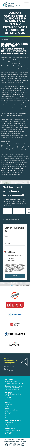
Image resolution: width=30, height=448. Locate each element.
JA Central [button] (23, 441)
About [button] (7, 402)
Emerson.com (15, 174)
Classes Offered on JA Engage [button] (14, 383)
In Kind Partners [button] (10, 398)
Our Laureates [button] (10, 418)
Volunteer (19, 211)
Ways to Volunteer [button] (11, 381)
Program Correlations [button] (12, 389)
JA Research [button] (9, 412)
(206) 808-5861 (9, 371)
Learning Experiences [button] (13, 420)
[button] (7, 444)
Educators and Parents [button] (13, 386)
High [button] (6, 426)
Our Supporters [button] (10, 396)
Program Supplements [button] (12, 388)
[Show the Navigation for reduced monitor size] (26, 4)
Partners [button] (8, 392)
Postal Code (8, 244)
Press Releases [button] (10, 414)
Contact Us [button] (8, 369)
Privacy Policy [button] (21, 439)
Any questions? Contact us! (11, 219)
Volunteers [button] (9, 379)
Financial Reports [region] (10, 400)
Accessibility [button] (7, 441)
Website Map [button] (15, 441)
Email (6, 236)
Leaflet (12, 285)
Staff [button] (6, 406)
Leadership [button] (8, 404)
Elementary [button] (9, 422)
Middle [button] (7, 424)
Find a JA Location (11, 434)
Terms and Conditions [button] (10, 439)
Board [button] (7, 408)
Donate (7, 211)
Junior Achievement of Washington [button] (12, 431)
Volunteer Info (12, 260)
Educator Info (11, 258)
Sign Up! (15, 275)
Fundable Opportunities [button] (13, 394)
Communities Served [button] (12, 410)
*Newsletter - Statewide (14, 255)
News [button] (7, 416)
